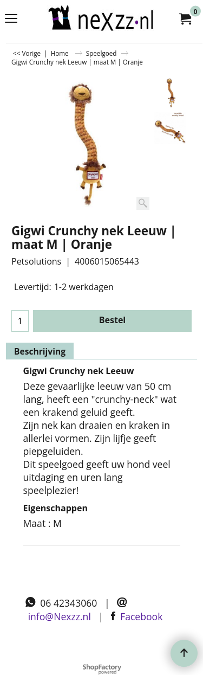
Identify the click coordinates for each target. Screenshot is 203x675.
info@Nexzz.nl (59, 616)
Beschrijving (40, 351)
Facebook (141, 616)
